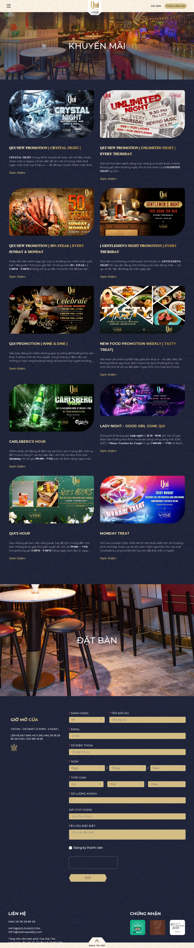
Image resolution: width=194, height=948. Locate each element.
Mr (86, 720)
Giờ (86, 784)
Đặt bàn (156, 6)
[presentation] (93, 862)
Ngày (86, 768)
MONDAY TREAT (115, 533)
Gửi (88, 878)
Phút (126, 784)
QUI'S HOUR (19, 533)
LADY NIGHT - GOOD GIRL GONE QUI (132, 426)
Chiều (166, 784)
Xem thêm (17, 173)
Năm (168, 768)
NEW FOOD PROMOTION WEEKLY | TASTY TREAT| (138, 347)
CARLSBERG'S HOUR (27, 442)
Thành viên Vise (175, 6)
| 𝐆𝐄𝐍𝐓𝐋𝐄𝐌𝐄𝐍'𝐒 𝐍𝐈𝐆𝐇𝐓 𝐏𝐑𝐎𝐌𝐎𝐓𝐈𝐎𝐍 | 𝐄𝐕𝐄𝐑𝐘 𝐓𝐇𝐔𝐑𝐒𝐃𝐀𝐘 (138, 249)
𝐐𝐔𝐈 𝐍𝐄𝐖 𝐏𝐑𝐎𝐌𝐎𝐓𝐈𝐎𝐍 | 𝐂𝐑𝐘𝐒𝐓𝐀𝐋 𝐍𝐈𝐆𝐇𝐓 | (45, 148)
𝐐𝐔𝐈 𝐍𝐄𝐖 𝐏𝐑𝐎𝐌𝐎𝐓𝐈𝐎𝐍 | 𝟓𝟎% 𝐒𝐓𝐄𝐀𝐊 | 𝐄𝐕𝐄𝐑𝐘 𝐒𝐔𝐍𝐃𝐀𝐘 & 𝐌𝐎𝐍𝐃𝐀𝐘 (46, 249)
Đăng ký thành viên (88, 848)
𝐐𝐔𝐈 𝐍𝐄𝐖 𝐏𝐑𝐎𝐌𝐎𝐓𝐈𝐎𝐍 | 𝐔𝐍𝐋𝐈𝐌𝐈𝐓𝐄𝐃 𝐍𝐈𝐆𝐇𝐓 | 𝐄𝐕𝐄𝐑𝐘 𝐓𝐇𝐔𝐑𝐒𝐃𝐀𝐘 (137, 151)
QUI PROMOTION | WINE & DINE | (38, 344)
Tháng (128, 768)
